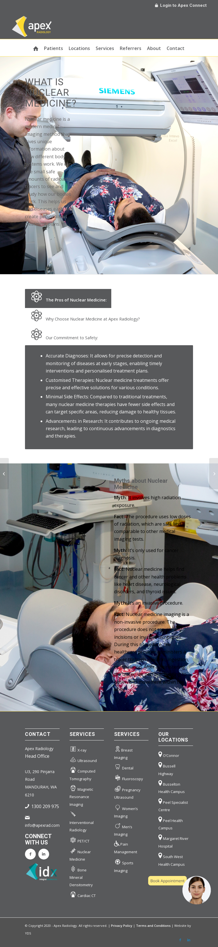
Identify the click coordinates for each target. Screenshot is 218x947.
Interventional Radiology (82, 820)
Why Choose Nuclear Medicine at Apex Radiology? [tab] (85, 316)
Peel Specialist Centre (173, 804)
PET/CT (79, 839)
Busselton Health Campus (171, 786)
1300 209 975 (45, 806)
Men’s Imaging (123, 829)
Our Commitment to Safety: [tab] (64, 335)
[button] (179, 890)
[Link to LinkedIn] (189, 940)
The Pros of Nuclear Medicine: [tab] (68, 297)
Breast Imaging (123, 752)
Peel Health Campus (170, 823)
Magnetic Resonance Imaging (81, 795)
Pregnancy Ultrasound (127, 792)
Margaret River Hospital (173, 840)
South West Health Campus (171, 859)
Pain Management (125, 847)
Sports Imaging (123, 865)
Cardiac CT (83, 894)
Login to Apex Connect (181, 5)
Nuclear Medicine (80, 854)
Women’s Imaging (126, 811)
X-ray (78, 749)
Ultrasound (83, 759)
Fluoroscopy (128, 777)
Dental (123, 767)
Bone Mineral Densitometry (81, 876)
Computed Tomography (82, 773)
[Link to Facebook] (180, 940)
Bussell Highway (166, 768)
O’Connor (168, 754)
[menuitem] (35, 48)
